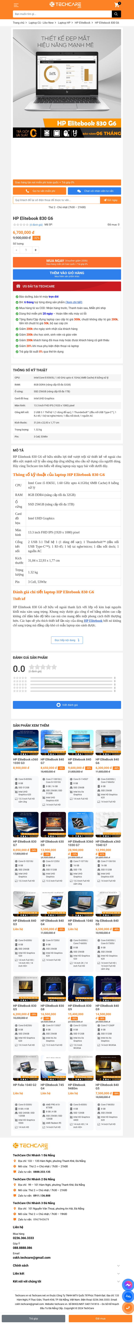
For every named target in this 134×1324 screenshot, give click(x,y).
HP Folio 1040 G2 (24, 1085)
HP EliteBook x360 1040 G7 (108, 843)
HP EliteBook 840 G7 (52, 761)
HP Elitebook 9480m (76, 1086)
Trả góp (33, 1318)
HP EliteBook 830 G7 (24, 843)
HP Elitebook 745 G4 (52, 1086)
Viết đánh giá (67, 705)
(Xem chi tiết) (73, 302)
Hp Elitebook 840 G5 (107, 922)
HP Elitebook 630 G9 (52, 843)
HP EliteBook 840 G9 (107, 1007)
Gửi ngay (110, 200)
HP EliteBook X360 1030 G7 (80, 843)
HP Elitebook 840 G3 (24, 922)
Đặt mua (100, 1318)
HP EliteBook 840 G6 (107, 761)
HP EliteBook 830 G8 (52, 1007)
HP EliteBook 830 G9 (79, 1007)
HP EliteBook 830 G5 (24, 1007)
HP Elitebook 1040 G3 (80, 922)
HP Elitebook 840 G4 (52, 922)
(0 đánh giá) (36, 225)
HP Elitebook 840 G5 (107, 1086)
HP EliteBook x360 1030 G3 (25, 761)
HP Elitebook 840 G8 (79, 761)
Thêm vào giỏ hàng (67, 274)
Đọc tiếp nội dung (67, 640)
